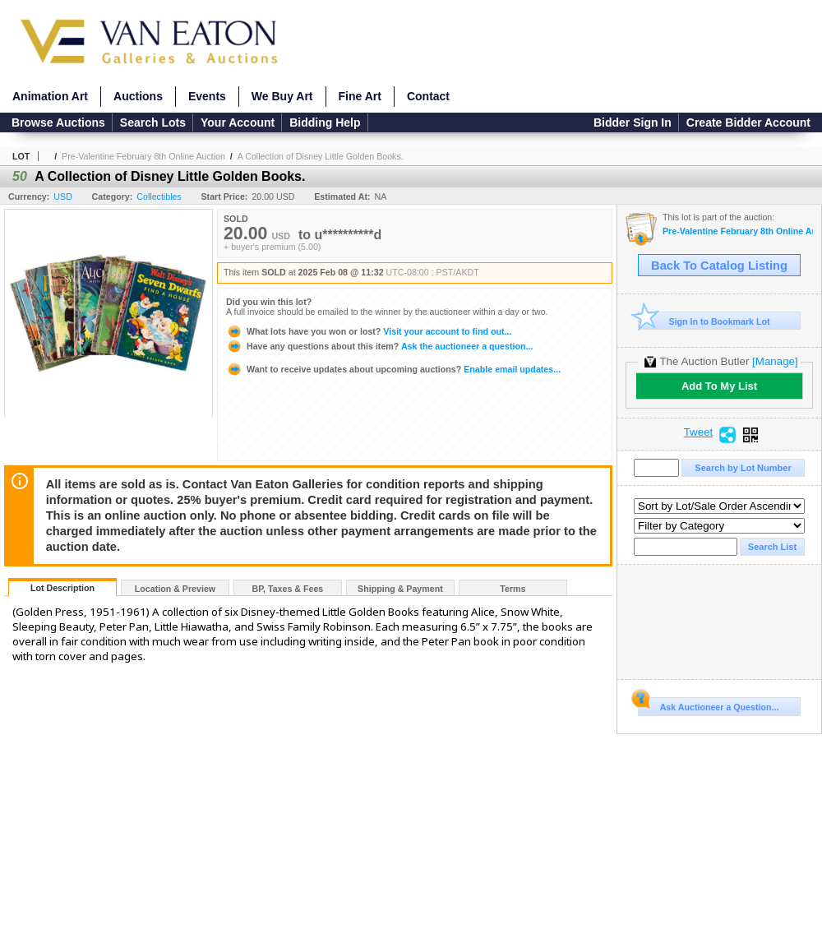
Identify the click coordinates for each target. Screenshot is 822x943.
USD (62, 196)
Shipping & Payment (400, 589)
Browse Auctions (58, 122)
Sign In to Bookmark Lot (704, 321)
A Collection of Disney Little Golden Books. (321, 156)
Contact (428, 96)
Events (207, 96)
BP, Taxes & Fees (288, 589)
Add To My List (719, 386)
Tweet (698, 432)
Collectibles (159, 196)
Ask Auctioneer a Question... (708, 704)
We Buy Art (282, 96)
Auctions (138, 96)
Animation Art (50, 96)
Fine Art (360, 96)
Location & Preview (175, 589)
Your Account (238, 122)
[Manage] (775, 361)
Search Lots (153, 122)
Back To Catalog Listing (719, 265)
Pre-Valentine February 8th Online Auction (143, 156)
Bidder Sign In (632, 122)
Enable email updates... (393, 369)
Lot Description (62, 588)
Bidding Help (324, 122)
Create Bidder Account (748, 122)
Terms (512, 589)
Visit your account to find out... (368, 331)
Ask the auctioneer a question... (379, 346)
